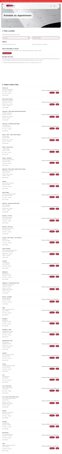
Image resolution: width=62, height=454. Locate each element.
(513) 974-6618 (5, 293)
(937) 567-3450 (5, 154)
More (57, 92)
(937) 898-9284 (5, 418)
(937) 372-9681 (5, 450)
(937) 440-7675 (5, 393)
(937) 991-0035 (5, 223)
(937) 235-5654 (5, 199)
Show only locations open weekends (40, 44)
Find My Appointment (7, 53)
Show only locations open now (10, 44)
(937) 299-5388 (5, 212)
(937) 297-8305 (5, 304)
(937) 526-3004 (5, 428)
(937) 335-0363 (5, 382)
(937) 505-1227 (5, 336)
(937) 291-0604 (5, 120)
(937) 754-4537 (5, 188)
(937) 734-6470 (5, 165)
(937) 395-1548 (5, 233)
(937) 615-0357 (5, 315)
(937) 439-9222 (5, 131)
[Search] (51, 6)
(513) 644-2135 (5, 439)
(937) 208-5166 (5, 143)
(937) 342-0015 (5, 349)
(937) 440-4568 (5, 407)
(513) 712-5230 (5, 257)
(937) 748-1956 (5, 325)
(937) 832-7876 (5, 177)
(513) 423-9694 (5, 279)
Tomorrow (52, 92)
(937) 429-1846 (5, 95)
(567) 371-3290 (5, 268)
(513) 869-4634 (5, 371)
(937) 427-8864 (5, 107)
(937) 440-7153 (5, 360)
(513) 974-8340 (5, 244)
